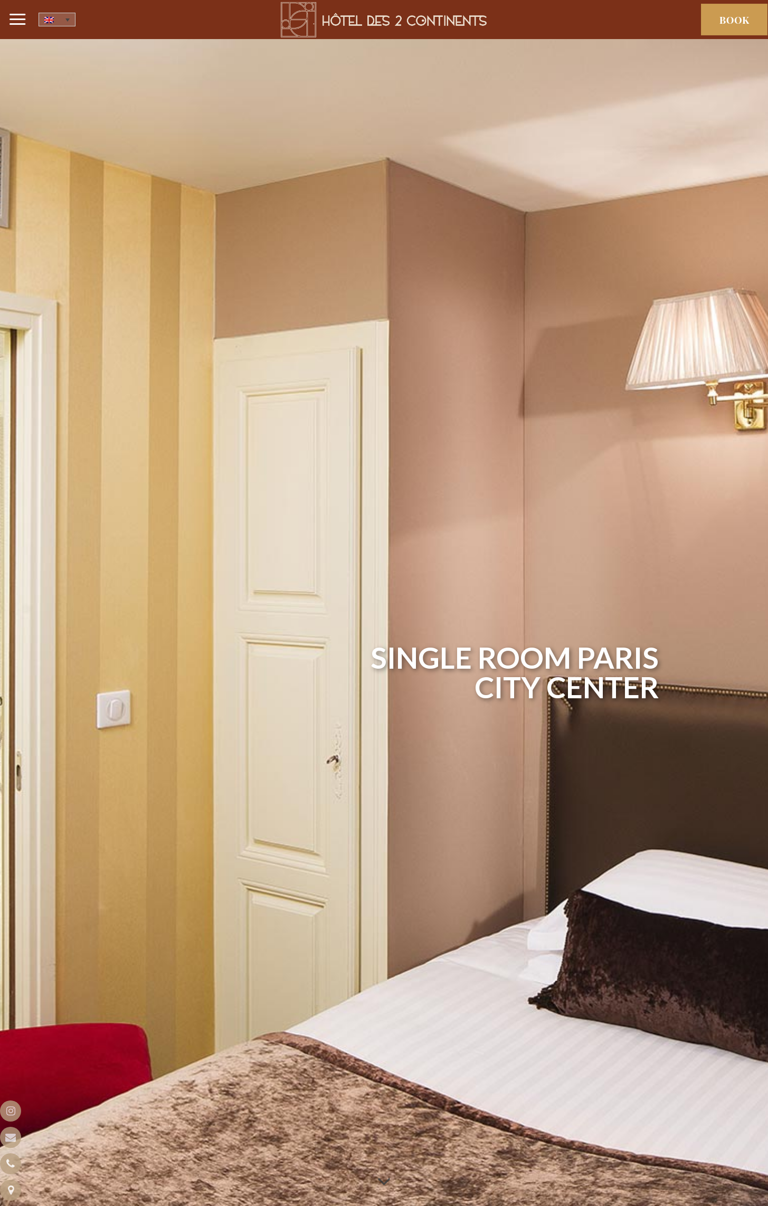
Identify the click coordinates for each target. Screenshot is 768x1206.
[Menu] (18, 19)
